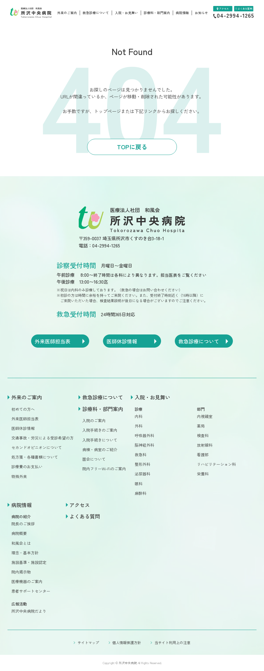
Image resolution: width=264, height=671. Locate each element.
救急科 (140, 454)
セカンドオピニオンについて (36, 447)
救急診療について (96, 12)
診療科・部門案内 (157, 12)
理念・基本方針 (25, 553)
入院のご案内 (94, 420)
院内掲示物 (21, 572)
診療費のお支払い (27, 466)
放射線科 (205, 445)
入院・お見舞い (126, 12)
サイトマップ (88, 642)
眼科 (138, 483)
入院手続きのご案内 (99, 430)
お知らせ (201, 12)
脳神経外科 (144, 445)
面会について (94, 459)
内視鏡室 (205, 416)
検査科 (203, 435)
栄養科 (203, 474)
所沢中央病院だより (28, 611)
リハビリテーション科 (216, 464)
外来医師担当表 (25, 419)
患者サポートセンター (30, 591)
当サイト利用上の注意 (172, 642)
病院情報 (182, 12)
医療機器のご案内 (27, 581)
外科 (138, 426)
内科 (138, 416)
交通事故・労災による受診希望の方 (42, 438)
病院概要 (19, 533)
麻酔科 (140, 493)
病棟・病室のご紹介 (99, 449)
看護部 (203, 454)
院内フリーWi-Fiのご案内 (104, 468)
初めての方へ (23, 409)
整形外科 (142, 464)
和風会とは (21, 543)
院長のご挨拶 (23, 524)
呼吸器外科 (144, 435)
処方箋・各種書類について (34, 457)
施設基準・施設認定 (28, 562)
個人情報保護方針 (126, 642)
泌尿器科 (142, 474)
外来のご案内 (67, 12)
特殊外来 (19, 476)
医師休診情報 (23, 428)
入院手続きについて (99, 440)
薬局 (201, 426)
